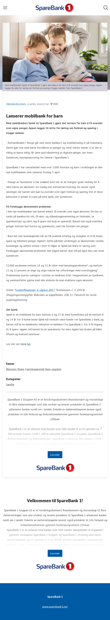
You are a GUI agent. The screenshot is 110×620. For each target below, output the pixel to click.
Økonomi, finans (15, 369)
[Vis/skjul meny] (5, 7)
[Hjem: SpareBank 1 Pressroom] (54, 7)
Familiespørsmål (34, 369)
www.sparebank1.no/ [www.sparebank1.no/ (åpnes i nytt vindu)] (55, 606)
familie (10, 384)
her (29, 344)
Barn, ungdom (53, 369)
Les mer (55, 454)
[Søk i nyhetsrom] (105, 7)
